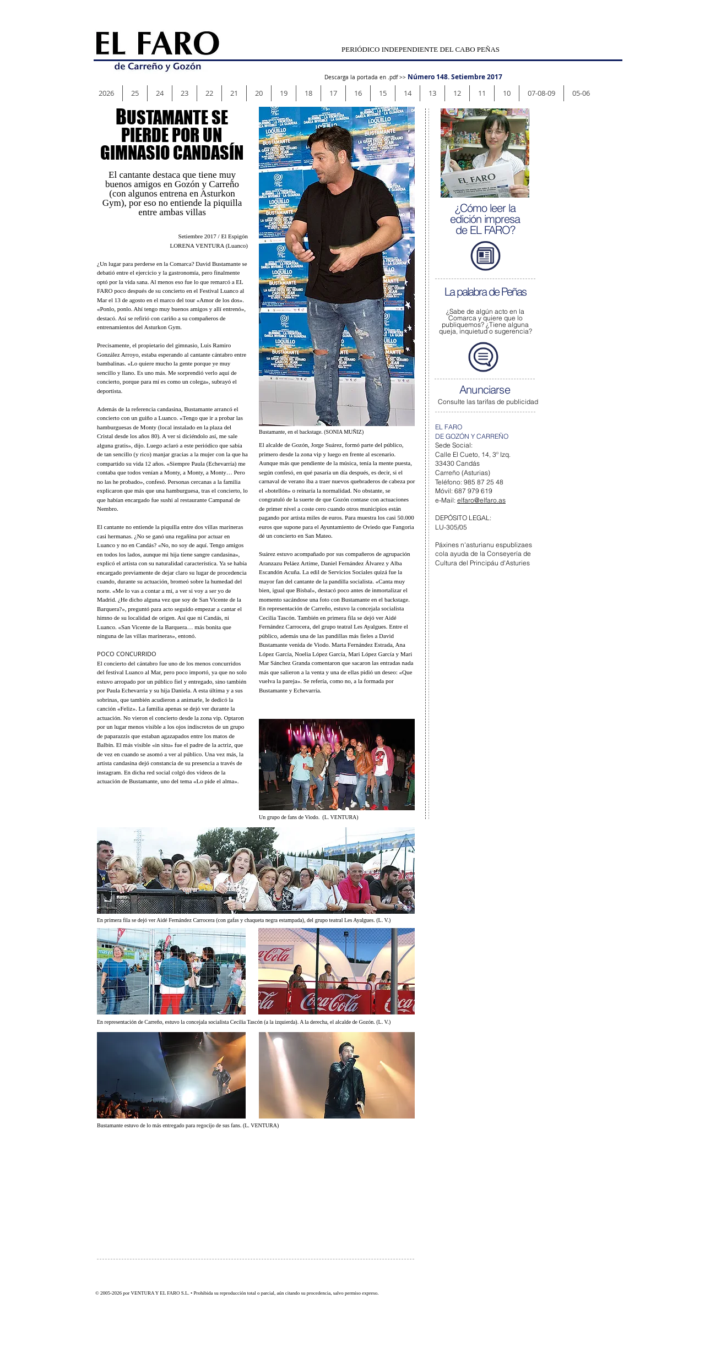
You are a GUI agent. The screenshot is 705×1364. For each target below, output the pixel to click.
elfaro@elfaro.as (481, 500)
